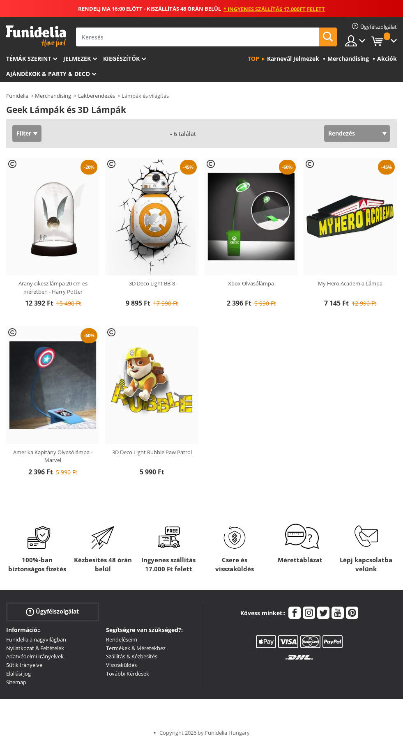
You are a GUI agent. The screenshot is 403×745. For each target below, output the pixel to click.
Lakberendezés (96, 95)
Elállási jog (18, 673)
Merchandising (53, 95)
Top (253, 58)
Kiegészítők (121, 58)
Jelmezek (77, 58)
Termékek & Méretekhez (136, 648)
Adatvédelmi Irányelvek (35, 656)
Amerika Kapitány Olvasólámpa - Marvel (52, 456)
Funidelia (17, 95)
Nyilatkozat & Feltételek (35, 648)
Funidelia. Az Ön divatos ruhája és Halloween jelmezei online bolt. (36, 36)
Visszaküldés (121, 665)
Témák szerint (28, 58)
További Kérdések (127, 673)
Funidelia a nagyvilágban (36, 639)
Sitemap (16, 682)
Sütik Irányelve (24, 665)
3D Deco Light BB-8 (152, 283)
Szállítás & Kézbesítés (131, 656)
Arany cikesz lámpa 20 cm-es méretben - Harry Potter (53, 287)
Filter (23, 133)
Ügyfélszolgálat (52, 611)
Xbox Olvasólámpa (251, 283)
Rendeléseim (121, 639)
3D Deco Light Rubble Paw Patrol (152, 452)
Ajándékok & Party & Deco (48, 74)
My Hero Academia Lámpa (350, 283)
